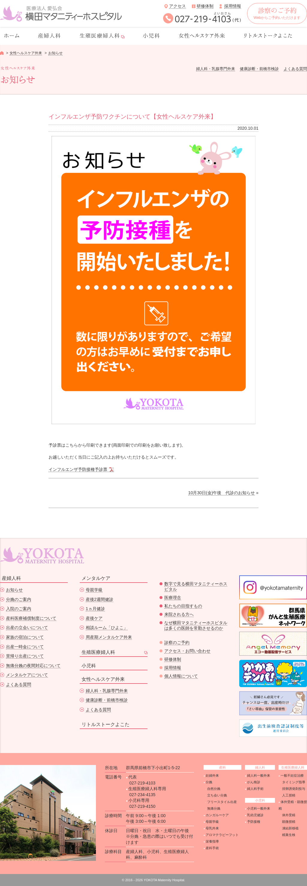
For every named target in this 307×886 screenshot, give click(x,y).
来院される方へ (179, 614)
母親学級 (94, 589)
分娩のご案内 (18, 599)
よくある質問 (295, 68)
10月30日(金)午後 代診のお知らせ (221, 492)
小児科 (89, 665)
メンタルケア (96, 578)
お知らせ (55, 53)
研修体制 (205, 6)
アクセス (177, 6)
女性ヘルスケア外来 (26, 53)
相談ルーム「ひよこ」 (107, 627)
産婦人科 (11, 578)
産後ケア (94, 618)
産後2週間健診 (99, 599)
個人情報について (181, 676)
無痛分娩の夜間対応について (33, 665)
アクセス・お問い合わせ (187, 650)
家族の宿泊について (25, 637)
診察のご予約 (176, 642)
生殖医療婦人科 (98, 652)
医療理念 (172, 597)
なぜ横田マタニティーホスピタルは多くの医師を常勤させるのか (195, 625)
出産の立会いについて (27, 627)
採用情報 (232, 6)
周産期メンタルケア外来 (109, 637)
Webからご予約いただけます (277, 13)
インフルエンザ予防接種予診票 (78, 469)
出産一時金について (25, 646)
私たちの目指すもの (183, 606)
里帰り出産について (25, 656)
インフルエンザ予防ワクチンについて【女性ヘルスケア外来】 (132, 116)
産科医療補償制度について (31, 618)
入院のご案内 (18, 608)
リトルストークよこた (106, 724)
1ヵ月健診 (95, 608)
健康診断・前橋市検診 (259, 68)
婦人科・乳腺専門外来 (215, 68)
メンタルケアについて (27, 674)
